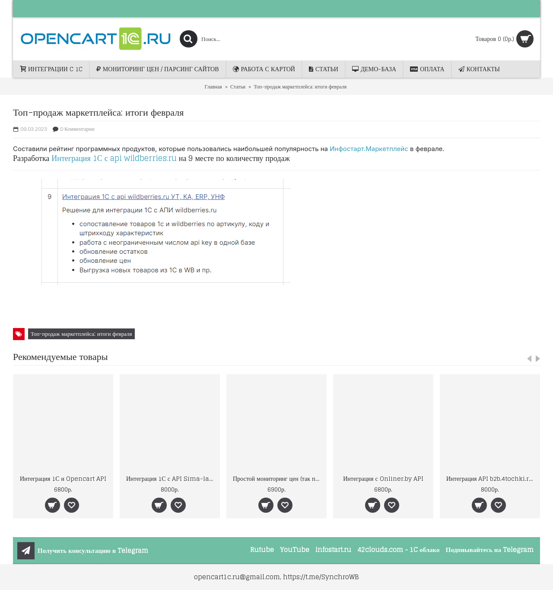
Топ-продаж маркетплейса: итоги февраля (81, 334)
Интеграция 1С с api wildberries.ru (113, 158)
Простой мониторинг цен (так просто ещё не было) (278, 478)
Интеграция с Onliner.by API (383, 478)
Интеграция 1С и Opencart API (63, 478)
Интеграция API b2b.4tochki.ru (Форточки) (491, 478)
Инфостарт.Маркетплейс (369, 149)
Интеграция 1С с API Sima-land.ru (171, 478)
